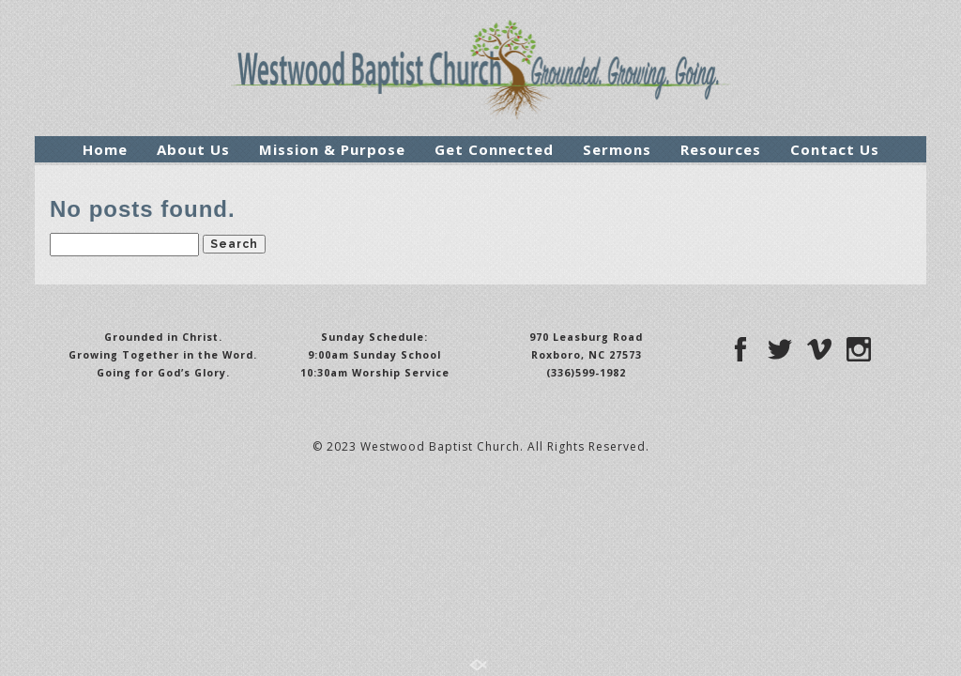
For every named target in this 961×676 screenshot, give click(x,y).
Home (105, 149)
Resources (720, 149)
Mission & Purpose (332, 149)
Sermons (617, 149)
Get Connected (494, 149)
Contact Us (834, 149)
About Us (193, 149)
